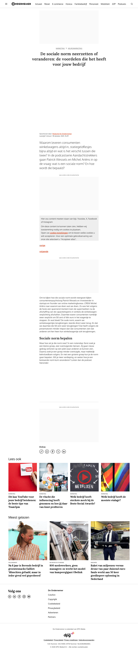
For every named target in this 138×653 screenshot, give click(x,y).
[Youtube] (28, 596)
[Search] (131, 4)
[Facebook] (19, 596)
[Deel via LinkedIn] (64, 452)
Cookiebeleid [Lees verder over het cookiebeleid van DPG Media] (48, 640)
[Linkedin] (14, 596)
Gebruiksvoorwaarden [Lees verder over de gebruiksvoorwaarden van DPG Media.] (86, 640)
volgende (43, 251)
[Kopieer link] (41, 452)
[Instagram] (24, 596)
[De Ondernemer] (21, 4)
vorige (42, 245)
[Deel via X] (58, 452)
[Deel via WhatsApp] (47, 452)
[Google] (9, 596)
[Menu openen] (6, 4)
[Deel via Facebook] (53, 452)
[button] (71, 640)
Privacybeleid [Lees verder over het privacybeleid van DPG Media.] (58, 640)
